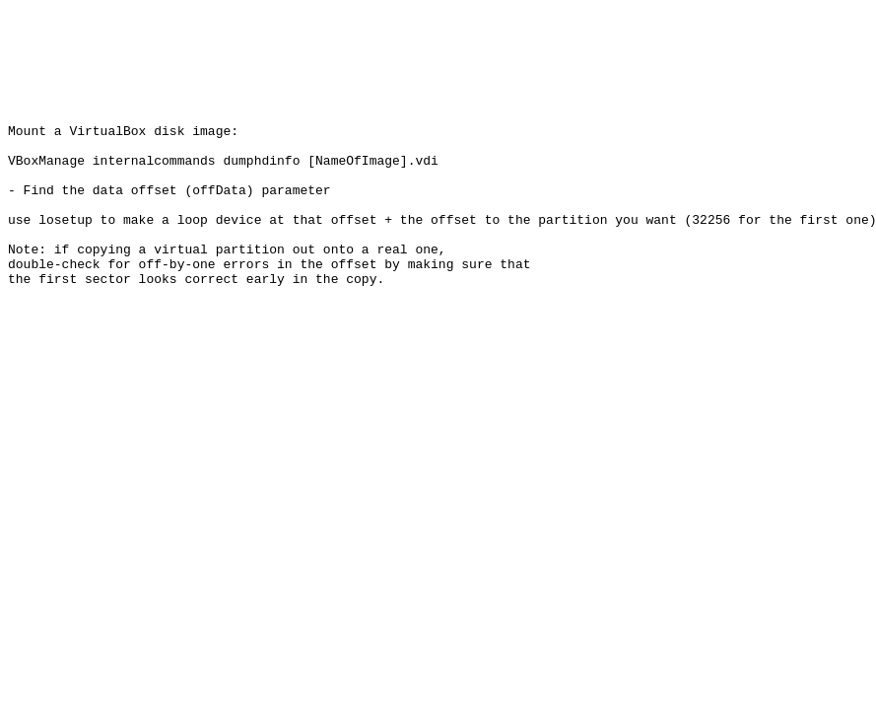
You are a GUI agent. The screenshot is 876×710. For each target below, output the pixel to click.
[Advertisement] (366, 52)
